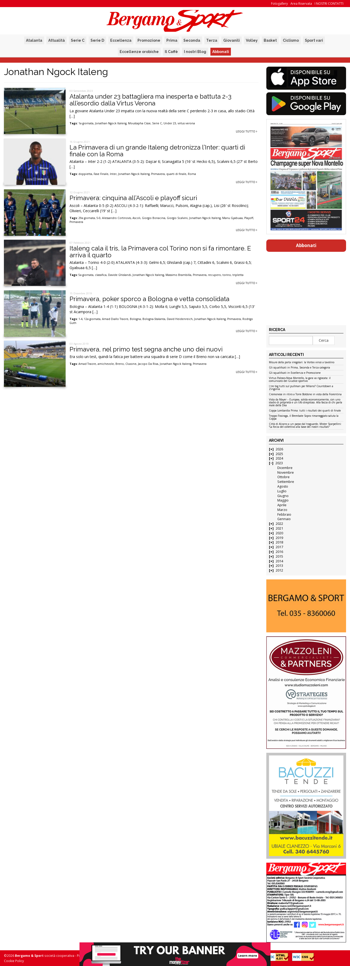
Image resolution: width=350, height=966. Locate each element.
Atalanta (34, 40)
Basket (270, 40)
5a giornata (85, 275)
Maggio (283, 500)
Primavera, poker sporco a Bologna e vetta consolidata (149, 299)
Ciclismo (291, 40)
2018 (279, 542)
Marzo (282, 510)
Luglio (282, 491)
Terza (211, 40)
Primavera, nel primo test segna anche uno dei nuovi (146, 349)
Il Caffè (171, 52)
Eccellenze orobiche (139, 52)
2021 (279, 528)
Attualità (56, 40)
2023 (279, 463)
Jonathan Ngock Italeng (110, 123)
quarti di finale (176, 174)
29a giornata (86, 218)
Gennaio (284, 519)
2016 (279, 551)
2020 (279, 533)
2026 (279, 449)
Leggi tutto (246, 131)
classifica (101, 275)
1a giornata (85, 123)
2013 (279, 565)
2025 (279, 454)
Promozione (148, 40)
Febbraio (284, 514)
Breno (119, 364)
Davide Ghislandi (119, 275)
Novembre (285, 472)
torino (226, 275)
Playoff (248, 218)
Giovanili (231, 40)
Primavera (158, 174)
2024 (279, 458)
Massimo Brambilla (178, 275)
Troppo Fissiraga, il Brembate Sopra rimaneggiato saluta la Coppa (303, 417)
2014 (279, 561)
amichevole (106, 364)
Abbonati (220, 52)
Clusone (130, 364)
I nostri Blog (195, 52)
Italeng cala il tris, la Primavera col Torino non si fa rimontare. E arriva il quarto (160, 251)
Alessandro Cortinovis (116, 218)
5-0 (98, 218)
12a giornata (92, 319)
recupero (214, 275)
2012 (279, 570)
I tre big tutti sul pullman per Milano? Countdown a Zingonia (301, 388)
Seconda (191, 40)
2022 (279, 523)
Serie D (97, 40)
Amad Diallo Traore (115, 319)
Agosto (282, 486)
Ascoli (136, 218)
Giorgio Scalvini (177, 218)
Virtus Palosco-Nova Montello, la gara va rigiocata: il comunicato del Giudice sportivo (300, 380)
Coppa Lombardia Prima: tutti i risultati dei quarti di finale (305, 410)
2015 (279, 556)
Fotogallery (279, 3)
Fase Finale (101, 174)
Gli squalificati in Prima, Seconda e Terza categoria (299, 367)
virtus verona (186, 123)
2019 (279, 538)
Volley (252, 40)
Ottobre (283, 477)
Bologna (135, 319)
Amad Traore (87, 364)
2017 (279, 547)
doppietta (85, 174)
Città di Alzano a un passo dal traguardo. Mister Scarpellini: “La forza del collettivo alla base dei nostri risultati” (305, 426)
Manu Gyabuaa (232, 218)
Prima (171, 40)
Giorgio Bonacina (153, 218)
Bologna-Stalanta (153, 319)
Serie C (77, 40)
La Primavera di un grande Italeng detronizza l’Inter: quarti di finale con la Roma (157, 150)
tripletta (237, 275)
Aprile (282, 505)
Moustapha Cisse (139, 123)
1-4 (80, 319)
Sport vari (314, 40)
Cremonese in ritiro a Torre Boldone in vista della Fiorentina (305, 394)
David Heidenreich (180, 319)
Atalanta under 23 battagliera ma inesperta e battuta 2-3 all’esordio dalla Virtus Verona (150, 100)
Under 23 (169, 123)
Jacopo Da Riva (148, 364)
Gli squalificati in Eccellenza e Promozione (295, 373)
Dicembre (285, 468)
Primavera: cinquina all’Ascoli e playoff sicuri (133, 198)
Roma (192, 174)
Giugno (283, 496)
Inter (113, 174)
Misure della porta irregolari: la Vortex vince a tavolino (301, 362)
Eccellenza (120, 40)
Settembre (285, 481)
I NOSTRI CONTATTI (329, 3)
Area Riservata (301, 3)
